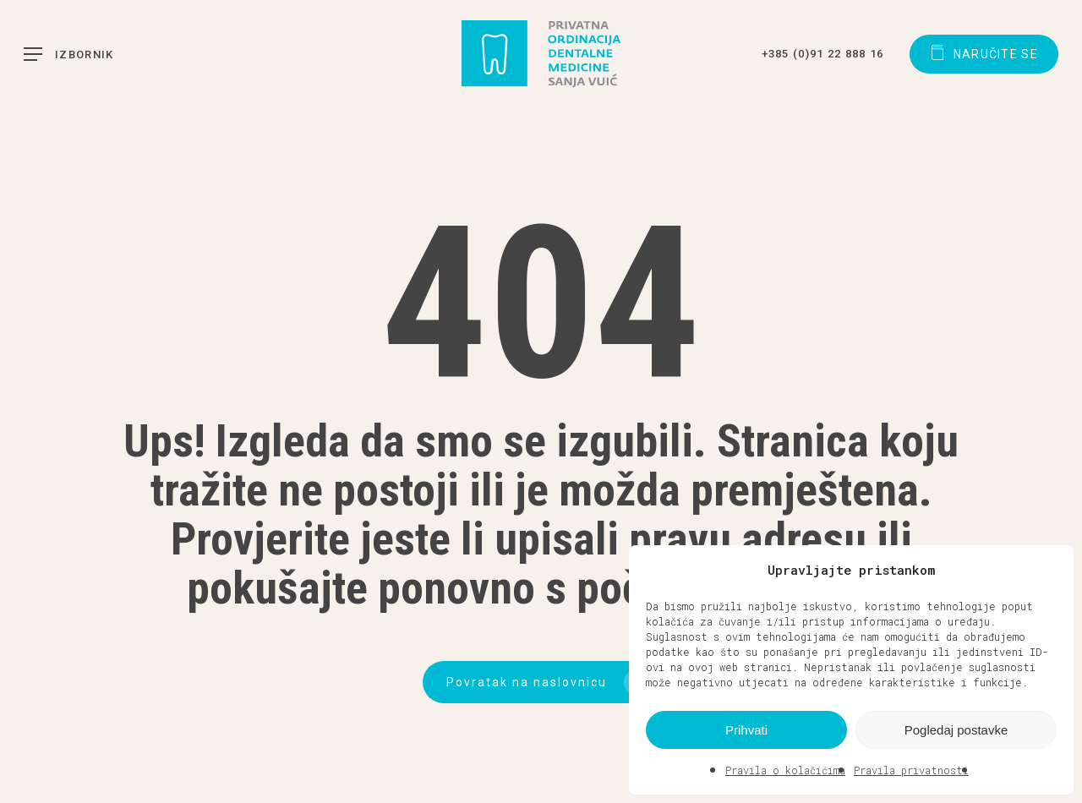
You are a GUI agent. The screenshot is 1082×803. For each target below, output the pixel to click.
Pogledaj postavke (956, 730)
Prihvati (746, 730)
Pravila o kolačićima (785, 770)
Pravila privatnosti (911, 770)
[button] (1048, 569)
